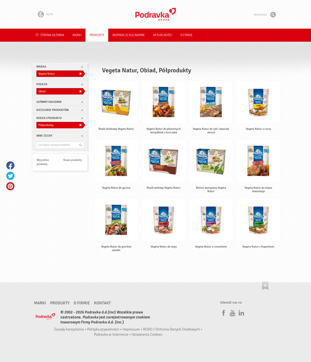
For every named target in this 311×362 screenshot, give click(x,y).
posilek (41, 84)
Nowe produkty (72, 160)
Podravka (155, 14)
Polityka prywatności (103, 329)
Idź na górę (265, 286)
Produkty (97, 35)
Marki (76, 35)
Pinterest (10, 186)
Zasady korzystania (69, 329)
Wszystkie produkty (43, 162)
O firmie (186, 35)
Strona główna (50, 35)
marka (41, 66)
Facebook (10, 165)
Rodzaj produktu (49, 118)
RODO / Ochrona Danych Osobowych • (172, 329)
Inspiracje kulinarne (128, 35)
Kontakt (102, 303)
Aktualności (162, 35)
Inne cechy (44, 135)
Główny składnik (49, 102)
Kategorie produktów (52, 110)
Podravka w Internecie (111, 334)
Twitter (10, 176)
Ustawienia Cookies (147, 334)
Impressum (131, 329)
